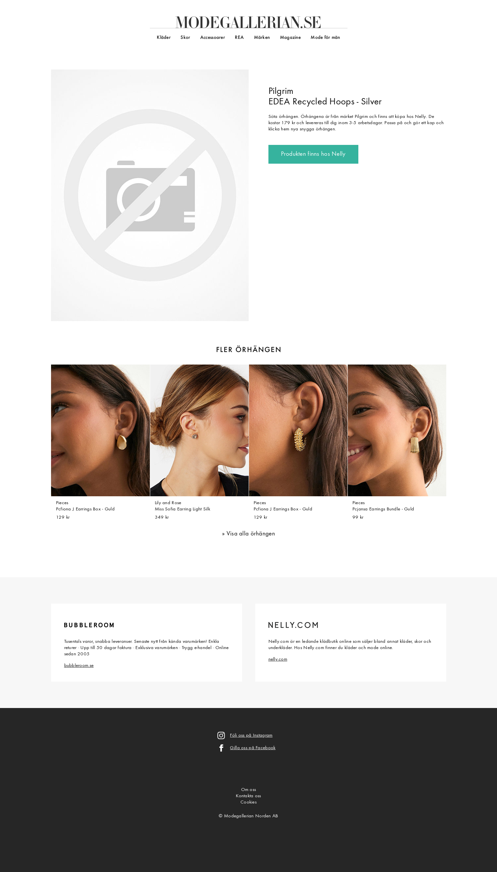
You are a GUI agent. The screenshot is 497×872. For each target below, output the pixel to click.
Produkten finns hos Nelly (313, 154)
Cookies (248, 802)
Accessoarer (212, 37)
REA (239, 37)
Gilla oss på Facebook (252, 748)
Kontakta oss (248, 796)
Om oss (248, 789)
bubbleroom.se (79, 665)
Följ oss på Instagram (251, 735)
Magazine (290, 37)
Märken (262, 37)
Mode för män (325, 37)
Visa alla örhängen (251, 534)
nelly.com (278, 659)
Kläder (164, 37)
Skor (185, 37)
